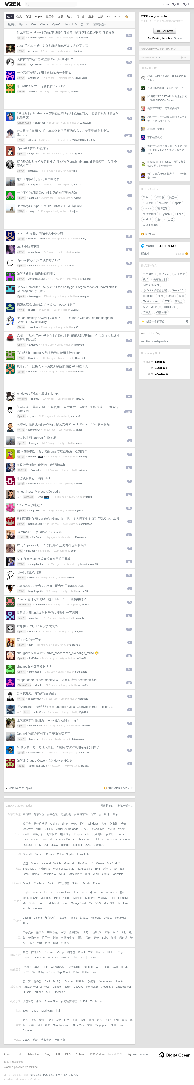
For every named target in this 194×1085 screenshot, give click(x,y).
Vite (74, 957)
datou (71, 577)
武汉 (83, 1019)
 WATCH (96, 892)
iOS (76, 892)
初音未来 (161, 312)
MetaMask (121, 917)
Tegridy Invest (151, 301)
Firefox (100, 952)
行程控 (65, 942)
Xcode (66, 897)
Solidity (107, 917)
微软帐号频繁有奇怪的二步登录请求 (41, 464)
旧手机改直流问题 (29, 572)
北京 (25, 1019)
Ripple (73, 917)
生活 (170, 219)
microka (83, 470)
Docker (69, 981)
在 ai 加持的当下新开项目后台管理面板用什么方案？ (52, 451)
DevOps (78, 986)
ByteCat (83, 712)
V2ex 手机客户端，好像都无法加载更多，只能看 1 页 (52, 45)
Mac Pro (90, 897)
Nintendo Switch (51, 863)
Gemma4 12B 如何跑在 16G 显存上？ (42, 532)
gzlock (78, 153)
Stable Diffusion (65, 839)
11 (129, 369)
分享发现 (148, 203)
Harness (148, 295)
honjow (78, 51)
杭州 (50, 1019)
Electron (40, 957)
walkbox (84, 64)
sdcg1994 (34, 510)
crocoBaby (34, 252)
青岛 (47, 1025)
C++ (98, 966)
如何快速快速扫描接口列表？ (36, 273)
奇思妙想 (66, 814)
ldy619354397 (36, 64)
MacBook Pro (63, 892)
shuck (38, 685)
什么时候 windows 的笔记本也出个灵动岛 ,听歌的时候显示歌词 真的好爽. (66, 32)
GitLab (28, 844)
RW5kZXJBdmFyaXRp (83, 140)
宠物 (96, 937)
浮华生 (145, 254)
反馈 (35, 1039)
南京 (91, 1019)
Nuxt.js (84, 957)
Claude (44, 24)
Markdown (98, 828)
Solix (73, 551)
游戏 (25, 863)
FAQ (68, 1054)
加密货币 (50, 917)
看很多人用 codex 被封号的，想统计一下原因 (47, 612)
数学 (39, 1001)
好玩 (28, 16)
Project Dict (169, 306)
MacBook (111, 892)
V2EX (26, 1039)
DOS (88, 844)
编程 (38, 828)
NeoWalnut (34, 429)
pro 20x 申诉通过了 (30, 505)
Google (21, 64)
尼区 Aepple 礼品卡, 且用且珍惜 (38, 179)
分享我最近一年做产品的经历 (36, 693)
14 (129, 35)
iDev (34, 24)
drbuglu (86, 604)
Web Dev (53, 957)
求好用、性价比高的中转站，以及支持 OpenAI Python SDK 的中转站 (63, 424)
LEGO (54, 844)
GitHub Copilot (65, 854)
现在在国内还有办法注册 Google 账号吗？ (45, 59)
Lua (94, 972)
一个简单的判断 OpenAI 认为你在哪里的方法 (47, 192)
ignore (31, 310)
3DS (122, 868)
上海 (33, 1019)
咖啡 (113, 937)
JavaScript (75, 966)
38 (129, 396)
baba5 (79, 429)
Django (56, 986)
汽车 (104, 823)
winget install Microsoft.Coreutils (38, 491)
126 (128, 135)
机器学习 (28, 1001)
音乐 (107, 932)
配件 (122, 892)
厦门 (39, 1025)
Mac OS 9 (95, 903)
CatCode (36, 537)
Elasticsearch (124, 986)
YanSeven (40, 122)
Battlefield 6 (118, 874)
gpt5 (75, 327)
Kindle (26, 834)
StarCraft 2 (113, 863)
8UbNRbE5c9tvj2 (38, 766)
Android (147, 219)
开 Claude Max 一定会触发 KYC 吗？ (42, 86)
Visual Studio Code (67, 828)
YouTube (39, 883)
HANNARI (81, 658)
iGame (100, 863)
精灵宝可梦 (110, 868)
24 (129, 534)
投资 (85, 932)
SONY (34, 839)
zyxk (31, 416)
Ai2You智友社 (151, 284)
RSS (148, 234)
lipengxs (33, 171)
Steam (35, 863)
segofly (80, 618)
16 (129, 307)
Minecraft (69, 863)
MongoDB (92, 986)
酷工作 (173, 197)
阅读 (88, 937)
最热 (91, 16)
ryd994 (77, 198)
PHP (45, 966)
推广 (160, 219)
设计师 (111, 828)
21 (129, 629)
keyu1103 (34, 153)
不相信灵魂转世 (156, 137)
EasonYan (80, 537)
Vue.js (60, 952)
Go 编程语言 (58, 966)
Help (19, 1054)
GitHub (49, 828)
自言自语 (96, 814)
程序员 (160, 197)
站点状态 (46, 1039)
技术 (10, 16)
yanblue (75, 310)
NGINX (80, 981)
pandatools (35, 672)
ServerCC (178, 290)
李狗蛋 (179, 301)
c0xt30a (78, 483)
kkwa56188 (81, 78)
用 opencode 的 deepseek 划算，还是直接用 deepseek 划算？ (59, 680)
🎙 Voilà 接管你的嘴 (155, 290)
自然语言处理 (69, 1001)
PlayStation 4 (85, 863)
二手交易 (28, 932)
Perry (83, 238)
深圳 (42, 1019)
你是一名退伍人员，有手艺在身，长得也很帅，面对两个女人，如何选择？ (167, 149)
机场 (145, 279)
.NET (26, 972)
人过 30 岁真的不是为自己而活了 (165, 88)
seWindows (34, 752)
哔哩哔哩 (63, 883)
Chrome (49, 952)
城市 (69, 16)
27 (129, 249)
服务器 (38, 981)
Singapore (101, 1025)
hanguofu (83, 698)
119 (128, 411)
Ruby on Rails (46, 972)
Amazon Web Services (36, 986)
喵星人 (147, 312)
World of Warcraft (63, 868)
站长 (123, 823)
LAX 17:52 (61, 1075)
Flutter (111, 952)
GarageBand (78, 903)
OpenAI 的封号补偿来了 (33, 148)
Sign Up (176, 4)
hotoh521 (33, 371)
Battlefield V (75, 874)
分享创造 (164, 203)
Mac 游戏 (109, 903)
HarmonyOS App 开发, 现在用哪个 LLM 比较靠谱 (50, 206)
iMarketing (47, 1010)
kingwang (79, 344)
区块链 (85, 828)
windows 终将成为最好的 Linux (38, 393)
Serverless (126, 839)
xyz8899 (33, 344)
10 (129, 276)
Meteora (96, 917)
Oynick (79, 510)
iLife (65, 903)
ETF (166, 301)
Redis (67, 986)
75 (129, 62)
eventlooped (36, 725)
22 (129, 575)
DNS (47, 981)
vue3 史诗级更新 (28, 246)
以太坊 (84, 917)
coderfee (75, 645)
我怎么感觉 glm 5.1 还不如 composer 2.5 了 (46, 304)
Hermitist (33, 358)
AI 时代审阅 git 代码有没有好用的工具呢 (44, 558)
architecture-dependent (155, 341)
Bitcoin (27, 917)
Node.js (88, 966)
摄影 (80, 937)
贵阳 (113, 1025)
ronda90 (33, 631)
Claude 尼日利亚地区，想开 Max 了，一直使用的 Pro (53, 599)
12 (129, 236)
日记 (31, 942)
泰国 (171, 295)
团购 (123, 932)
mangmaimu (83, 725)
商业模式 (52, 834)
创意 (19, 16)
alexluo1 (75, 416)
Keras (103, 1001)
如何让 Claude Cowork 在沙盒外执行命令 (44, 760)
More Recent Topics (20, 788)
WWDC (102, 897)
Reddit (86, 883)
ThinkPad (98, 839)
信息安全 (22, 470)
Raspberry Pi (81, 834)
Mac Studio (29, 903)
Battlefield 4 (49, 874)
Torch (93, 1001)
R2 (108, 16)
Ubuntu (119, 981)
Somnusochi (35, 524)
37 (129, 615)
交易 (60, 16)
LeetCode (47, 839)
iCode (34, 1010)
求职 (63, 932)
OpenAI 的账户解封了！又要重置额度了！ (45, 733)
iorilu (89, 497)
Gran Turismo (31, 874)
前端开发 (36, 952)
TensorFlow (51, 1001)
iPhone (179, 214)
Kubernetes (105, 981)
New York (78, 1025)
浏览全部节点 (125, 805)
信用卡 (46, 937)
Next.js (65, 957)
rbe (75, 171)
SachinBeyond (36, 37)
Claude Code (24, 122)
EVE (97, 868)
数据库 (91, 981)
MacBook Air (30, 897)
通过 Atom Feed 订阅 (120, 788)
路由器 (114, 823)
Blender (65, 844)
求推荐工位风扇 (156, 128)
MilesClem (39, 712)
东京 (89, 1025)
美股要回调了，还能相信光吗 (163, 108)
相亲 (160, 295)
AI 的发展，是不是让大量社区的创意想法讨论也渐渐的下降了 (58, 747)
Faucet (62, 917)
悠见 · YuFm (150, 306)
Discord (97, 883)
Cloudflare (107, 986)
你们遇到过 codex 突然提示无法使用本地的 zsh (49, 352)
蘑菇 (55, 942)
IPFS (38, 844)
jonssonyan (34, 698)
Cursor (50, 854)
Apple (177, 203)
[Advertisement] (69, 102)
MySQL (57, 981)
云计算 (85, 24)
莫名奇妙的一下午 (29, 639)
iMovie (26, 908)
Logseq (77, 844)
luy (72, 265)
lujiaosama (78, 739)
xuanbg (86, 279)
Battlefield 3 (30, 868)
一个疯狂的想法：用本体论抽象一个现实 (44, 72)
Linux (27, 712)
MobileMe (54, 903)
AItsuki (32, 140)
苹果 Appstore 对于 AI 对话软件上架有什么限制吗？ (52, 545)
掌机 (87, 874)
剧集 (55, 937)
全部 (100, 16)
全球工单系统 (151, 225)
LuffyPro (33, 658)
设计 (106, 814)
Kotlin (85, 972)
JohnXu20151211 (37, 279)
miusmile (40, 604)
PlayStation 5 (84, 868)
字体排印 (111, 834)
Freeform (123, 903)
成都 (58, 1019)
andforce (33, 51)
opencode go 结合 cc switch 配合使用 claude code (50, 585)
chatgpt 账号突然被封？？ (34, 666)
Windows (22, 399)
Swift (115, 966)
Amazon (112, 839)
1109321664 (86, 122)
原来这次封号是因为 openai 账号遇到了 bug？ (48, 720)
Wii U (62, 874)
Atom (122, 834)
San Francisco (61, 1025)
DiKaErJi (33, 483)
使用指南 (59, 1039)
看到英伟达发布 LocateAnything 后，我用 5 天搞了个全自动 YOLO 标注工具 (68, 518)
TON (25, 923)
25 (129, 340)
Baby (105, 937)
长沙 (108, 1019)
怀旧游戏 (45, 868)
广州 (66, 1019)
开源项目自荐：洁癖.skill (33, 478)
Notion (75, 883)
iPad (84, 892)
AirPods (77, 897)
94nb (32, 577)
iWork (42, 903)
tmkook (32, 456)
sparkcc (33, 198)
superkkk (34, 618)
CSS (90, 952)
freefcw (79, 443)
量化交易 (164, 273)
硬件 (82, 823)
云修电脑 (97, 834)
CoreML (38, 908)
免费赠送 (74, 932)
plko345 (35, 399)
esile (77, 252)
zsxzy (31, 211)
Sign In (186, 4)
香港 (74, 1019)
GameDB (99, 844)
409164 (77, 184)
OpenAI (56, 24)
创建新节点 (107, 805)
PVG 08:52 (48, 1075)
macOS (147, 208)
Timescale (59, 992)
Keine (32, 91)
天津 (31, 1025)
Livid (40, 497)
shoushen (33, 78)
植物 (47, 942)
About (7, 1054)
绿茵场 (123, 937)
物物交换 (33, 937)
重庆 (124, 1019)
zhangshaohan (36, 564)
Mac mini (46, 897)
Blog (115, 814)
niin (31, 645)
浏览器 (71, 952)
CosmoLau (36, 470)
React (81, 952)
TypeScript (63, 972)
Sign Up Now (164, 30)
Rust (107, 966)
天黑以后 (96, 932)
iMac (57, 897)
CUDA (83, 1001)
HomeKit (123, 897)
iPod (112, 897)
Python (165, 214)
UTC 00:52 (35, 1075)
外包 (74, 823)
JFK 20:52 (74, 1075)
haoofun (33, 327)
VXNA (150, 246)
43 (129, 467)
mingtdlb (78, 631)
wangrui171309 (36, 238)
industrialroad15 (89, 564)
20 (129, 263)
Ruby (76, 972)
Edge (121, 952)
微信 (25, 952)
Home (166, 4)
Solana (38, 917)
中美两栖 (148, 273)
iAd (58, 1010)
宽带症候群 (149, 214)
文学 (39, 942)
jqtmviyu (79, 399)
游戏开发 (38, 834)
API (48, 992)
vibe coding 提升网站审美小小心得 (40, 233)
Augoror (83, 37)
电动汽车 (65, 834)
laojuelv (158, 57)
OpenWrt (28, 828)
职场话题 (162, 208)
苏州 (116, 1019)
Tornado (38, 992)
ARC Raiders (101, 874)
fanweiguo (34, 296)
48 (129, 561)
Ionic (94, 957)
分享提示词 (160, 279)
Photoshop (83, 839)
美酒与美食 (67, 937)
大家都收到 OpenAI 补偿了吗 (36, 437)
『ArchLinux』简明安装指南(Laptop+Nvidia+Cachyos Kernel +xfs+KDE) (65, 706)
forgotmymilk (35, 591)
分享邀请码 (81, 814)
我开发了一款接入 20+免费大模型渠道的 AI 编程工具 (52, 366)
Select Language (138, 1054)
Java (37, 966)
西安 (99, 1019)
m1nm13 (83, 591)
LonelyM (33, 184)
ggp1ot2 (30, 551)
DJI (46, 844)
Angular (27, 957)
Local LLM (71, 24)
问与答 (147, 197)
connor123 (83, 752)
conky (32, 265)
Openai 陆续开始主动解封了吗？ (39, 260)
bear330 (85, 766)
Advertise (33, 1054)
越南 (181, 295)
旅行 (115, 932)
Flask (27, 992)
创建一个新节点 (155, 321)
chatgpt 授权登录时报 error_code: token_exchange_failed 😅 (58, 653)
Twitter (51, 883)
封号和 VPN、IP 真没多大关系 (37, 626)
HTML (124, 966)
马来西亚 (179, 273)
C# (33, 972)
